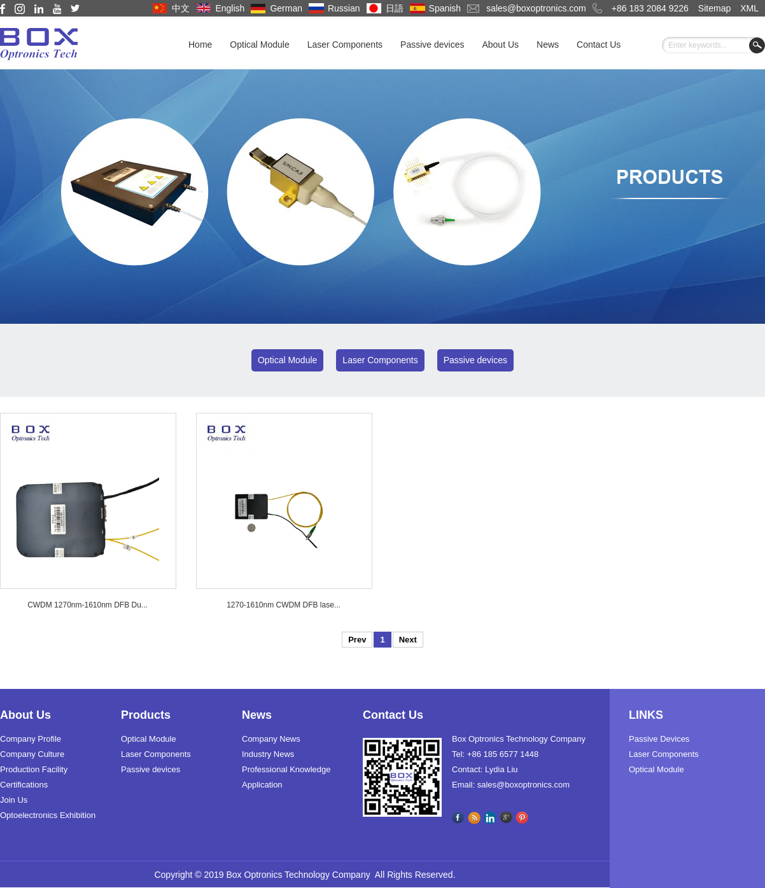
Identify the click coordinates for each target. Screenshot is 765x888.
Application (262, 784)
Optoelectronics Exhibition (47, 815)
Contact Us (599, 44)
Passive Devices (659, 739)
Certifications (24, 784)
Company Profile (30, 739)
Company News (271, 739)
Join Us (13, 800)
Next (408, 639)
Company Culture (32, 754)
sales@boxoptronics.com (536, 8)
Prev (357, 639)
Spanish (445, 8)
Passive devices (432, 44)
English (229, 8)
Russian (344, 8)
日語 (395, 8)
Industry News (268, 754)
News (548, 44)
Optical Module (259, 44)
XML (749, 8)
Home (200, 44)
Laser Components (344, 44)
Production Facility (33, 769)
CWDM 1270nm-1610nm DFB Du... (87, 604)
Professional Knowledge (286, 769)
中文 (181, 8)
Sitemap (714, 8)
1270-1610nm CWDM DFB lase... (283, 604)
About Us (500, 44)
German (286, 8)
